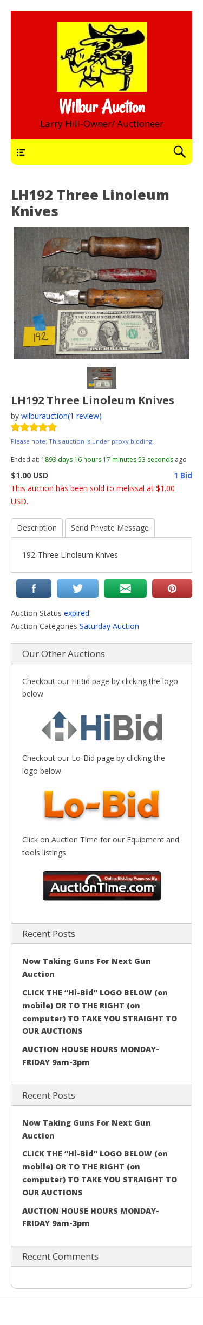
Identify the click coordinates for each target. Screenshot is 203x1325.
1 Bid (183, 475)
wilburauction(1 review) (61, 416)
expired (76, 613)
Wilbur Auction (102, 107)
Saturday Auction (109, 626)
